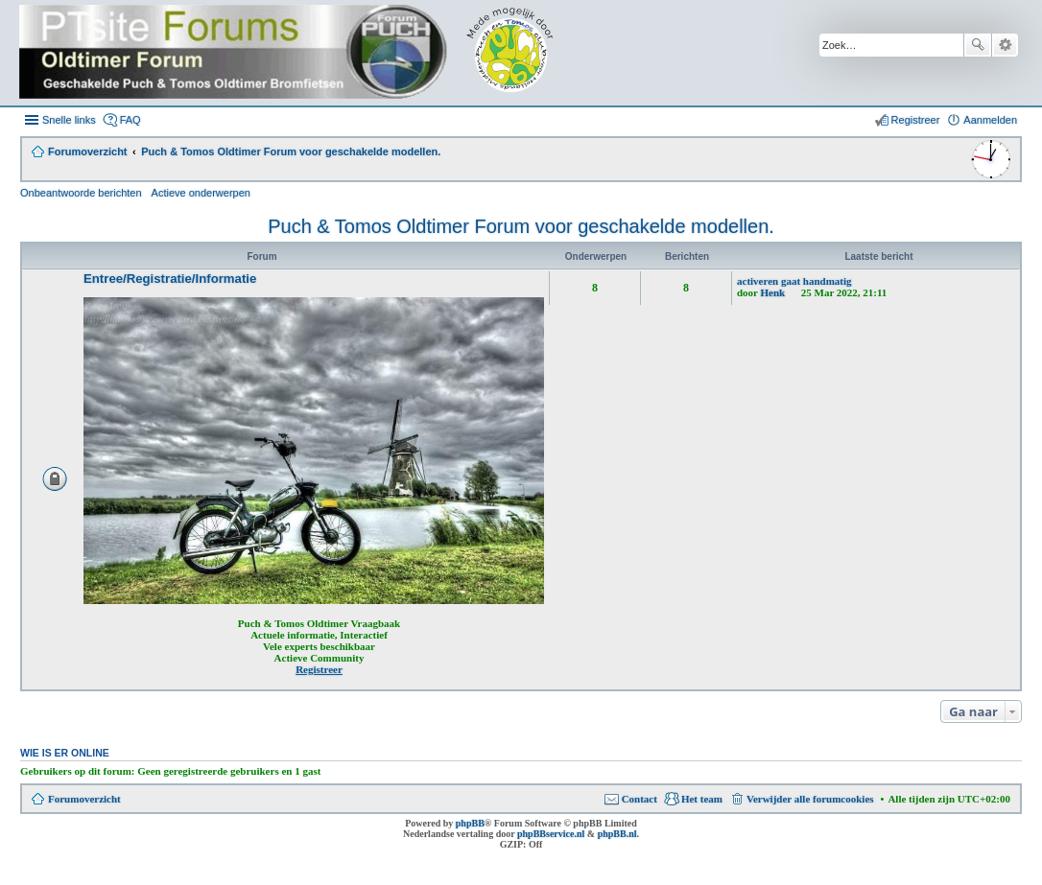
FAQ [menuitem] (130, 120)
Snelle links (69, 120)
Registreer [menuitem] (915, 120)
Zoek (977, 45)
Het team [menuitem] (701, 798)
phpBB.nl (617, 833)
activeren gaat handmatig (794, 281)
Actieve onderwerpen (201, 192)
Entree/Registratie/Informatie (169, 278)
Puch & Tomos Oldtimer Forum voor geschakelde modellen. (521, 226)
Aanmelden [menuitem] (990, 120)
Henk (773, 292)
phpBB (470, 823)
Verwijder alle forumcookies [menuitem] (810, 798)
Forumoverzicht (84, 798)
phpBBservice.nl (550, 833)
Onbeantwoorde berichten (81, 192)
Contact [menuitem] (639, 798)
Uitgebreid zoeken (1005, 45)
